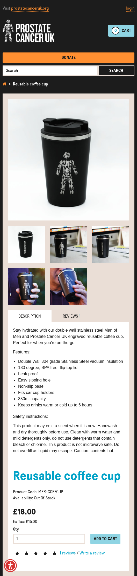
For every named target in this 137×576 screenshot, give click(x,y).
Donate (69, 57)
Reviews (72, 316)
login (130, 8)
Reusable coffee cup (30, 84)
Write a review (92, 553)
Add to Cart (105, 538)
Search (116, 70)
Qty (16, 529)
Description (29, 316)
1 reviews (68, 553)
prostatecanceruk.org (30, 8)
